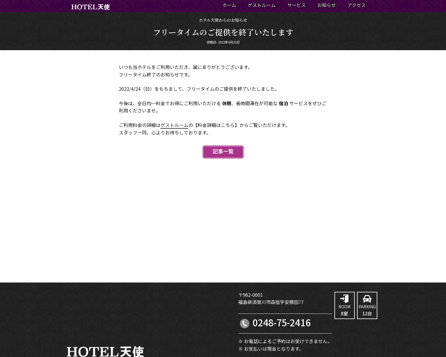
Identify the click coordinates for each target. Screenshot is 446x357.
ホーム (229, 5)
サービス (296, 5)
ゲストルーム (262, 5)
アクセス (356, 5)
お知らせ (326, 5)
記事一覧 (223, 151)
